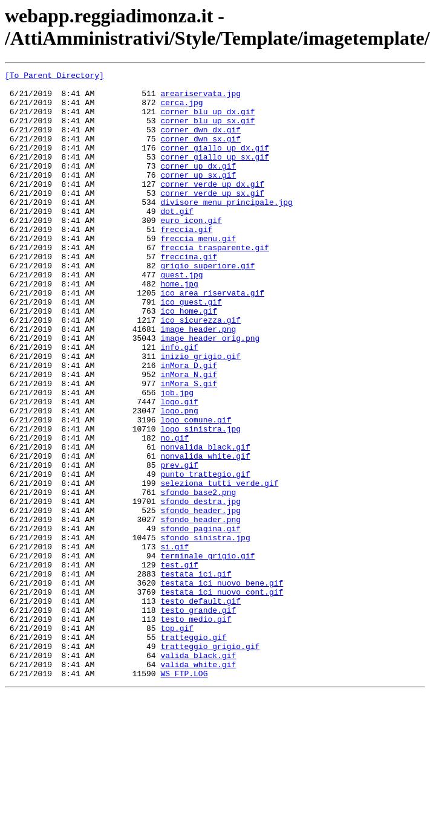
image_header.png (198, 381)
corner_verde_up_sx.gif (212, 218)
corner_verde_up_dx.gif (212, 207)
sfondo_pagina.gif (200, 620)
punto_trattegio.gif (205, 555)
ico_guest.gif (190, 348)
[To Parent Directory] (54, 76)
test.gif (179, 664)
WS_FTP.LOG (183, 794)
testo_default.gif (200, 707)
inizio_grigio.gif (200, 414)
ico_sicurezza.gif (200, 370)
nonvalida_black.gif (205, 522)
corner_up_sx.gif (198, 196)
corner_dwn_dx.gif (200, 142)
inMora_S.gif (188, 446)
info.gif (179, 403)
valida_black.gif (198, 772)
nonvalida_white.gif (205, 533)
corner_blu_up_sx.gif (207, 131)
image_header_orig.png (209, 392)
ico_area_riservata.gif (212, 337)
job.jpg (177, 457)
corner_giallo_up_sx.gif (214, 174)
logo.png (179, 479)
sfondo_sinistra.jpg (205, 631)
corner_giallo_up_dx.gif (214, 163)
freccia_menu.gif (198, 272)
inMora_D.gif (188, 424)
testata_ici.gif (195, 675)
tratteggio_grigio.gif (209, 762)
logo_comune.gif (195, 490)
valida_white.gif (198, 783)
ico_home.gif (188, 359)
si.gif (174, 642)
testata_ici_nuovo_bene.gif (221, 685)
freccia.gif (186, 261)
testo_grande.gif (198, 718)
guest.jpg (181, 316)
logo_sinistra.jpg (200, 501)
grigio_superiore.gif (207, 305)
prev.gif (179, 544)
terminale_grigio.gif (207, 653)
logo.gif (179, 468)
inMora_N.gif (188, 435)
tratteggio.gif (193, 751)
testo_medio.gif (195, 729)
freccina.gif (188, 294)
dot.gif (177, 239)
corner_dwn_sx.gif (200, 152)
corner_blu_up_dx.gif (207, 120)
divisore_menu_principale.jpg (226, 229)
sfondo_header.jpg (200, 598)
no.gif (174, 511)
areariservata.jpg (200, 98)
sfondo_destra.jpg (200, 588)
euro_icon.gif (190, 250)
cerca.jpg (181, 109)
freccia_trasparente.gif (214, 283)
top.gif (177, 740)
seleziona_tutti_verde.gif (219, 566)
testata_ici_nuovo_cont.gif (221, 696)
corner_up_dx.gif (198, 185)
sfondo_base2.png (198, 577)
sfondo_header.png (200, 609)
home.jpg (179, 326)
